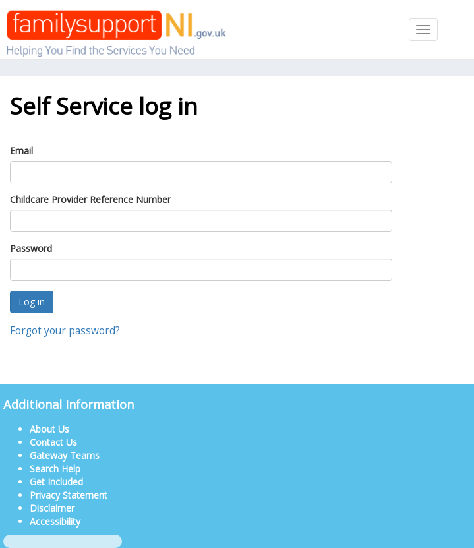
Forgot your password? (65, 331)
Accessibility (55, 521)
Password (31, 248)
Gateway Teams (65, 455)
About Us (49, 429)
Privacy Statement (68, 495)
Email (21, 150)
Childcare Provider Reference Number (90, 199)
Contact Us (53, 442)
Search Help (55, 468)
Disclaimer (52, 508)
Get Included (56, 481)
